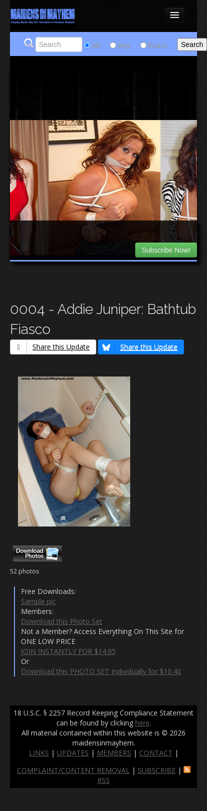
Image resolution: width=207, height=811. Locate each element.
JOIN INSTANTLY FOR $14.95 (68, 651)
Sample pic (38, 601)
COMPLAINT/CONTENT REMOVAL (73, 770)
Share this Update (50, 347)
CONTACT (156, 753)
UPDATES (73, 753)
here (142, 723)
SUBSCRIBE (157, 770)
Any (124, 45)
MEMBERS (114, 753)
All (96, 45)
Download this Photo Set (61, 621)
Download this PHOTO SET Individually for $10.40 (101, 671)
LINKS (39, 753)
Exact (158, 45)
